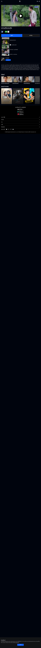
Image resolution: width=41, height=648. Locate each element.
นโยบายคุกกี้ (17, 642)
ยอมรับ (20, 644)
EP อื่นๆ (31, 35)
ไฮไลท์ (12, 35)
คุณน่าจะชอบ (5, 87)
